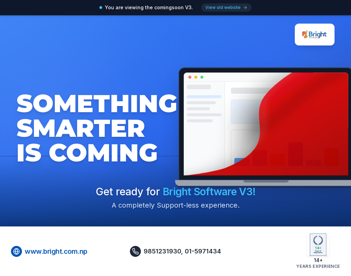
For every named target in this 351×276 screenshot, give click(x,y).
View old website (226, 7)
